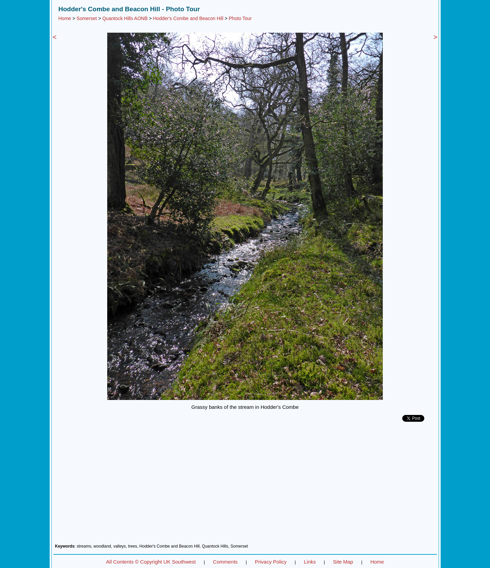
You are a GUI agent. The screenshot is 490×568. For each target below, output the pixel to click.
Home (65, 18)
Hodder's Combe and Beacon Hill (188, 18)
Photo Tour (240, 18)
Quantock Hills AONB (125, 18)
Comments (225, 562)
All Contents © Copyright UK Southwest (151, 562)
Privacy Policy (271, 562)
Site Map (343, 562)
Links (310, 562)
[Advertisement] (245, 485)
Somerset (87, 18)
